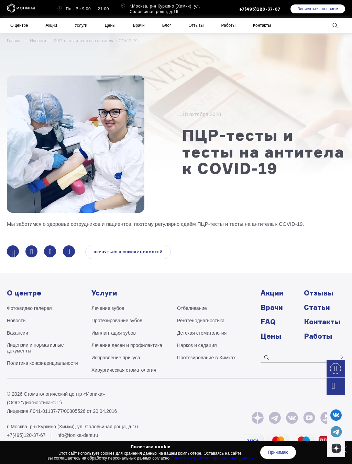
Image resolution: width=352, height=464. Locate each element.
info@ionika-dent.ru (77, 435)
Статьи (317, 307)
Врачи (139, 25)
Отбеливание (192, 308)
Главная (15, 40)
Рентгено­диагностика (200, 320)
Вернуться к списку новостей (128, 252)
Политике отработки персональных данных (211, 458)
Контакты (262, 25)
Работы (228, 25)
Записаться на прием (317, 9)
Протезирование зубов (116, 320)
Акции (51, 25)
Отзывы (196, 25)
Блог (166, 25)
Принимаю (278, 452)
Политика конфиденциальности (42, 363)
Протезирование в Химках (206, 357)
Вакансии (17, 333)
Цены (110, 25)
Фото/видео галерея (29, 308)
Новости (38, 40)
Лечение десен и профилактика (126, 345)
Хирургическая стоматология (123, 370)
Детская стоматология (202, 333)
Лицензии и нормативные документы (35, 347)
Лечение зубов (107, 308)
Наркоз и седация (197, 345)
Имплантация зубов (113, 333)
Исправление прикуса (115, 357)
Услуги (81, 25)
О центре (19, 25)
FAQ (268, 321)
